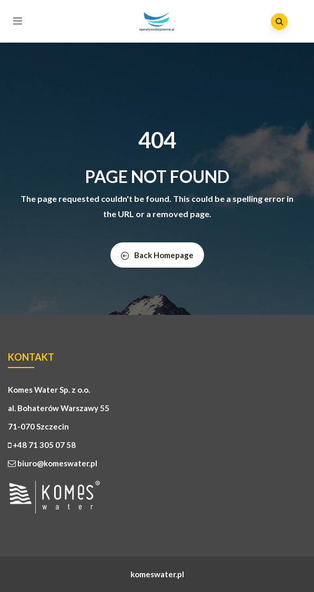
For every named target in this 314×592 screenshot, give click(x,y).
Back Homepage (157, 255)
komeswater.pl (157, 574)
